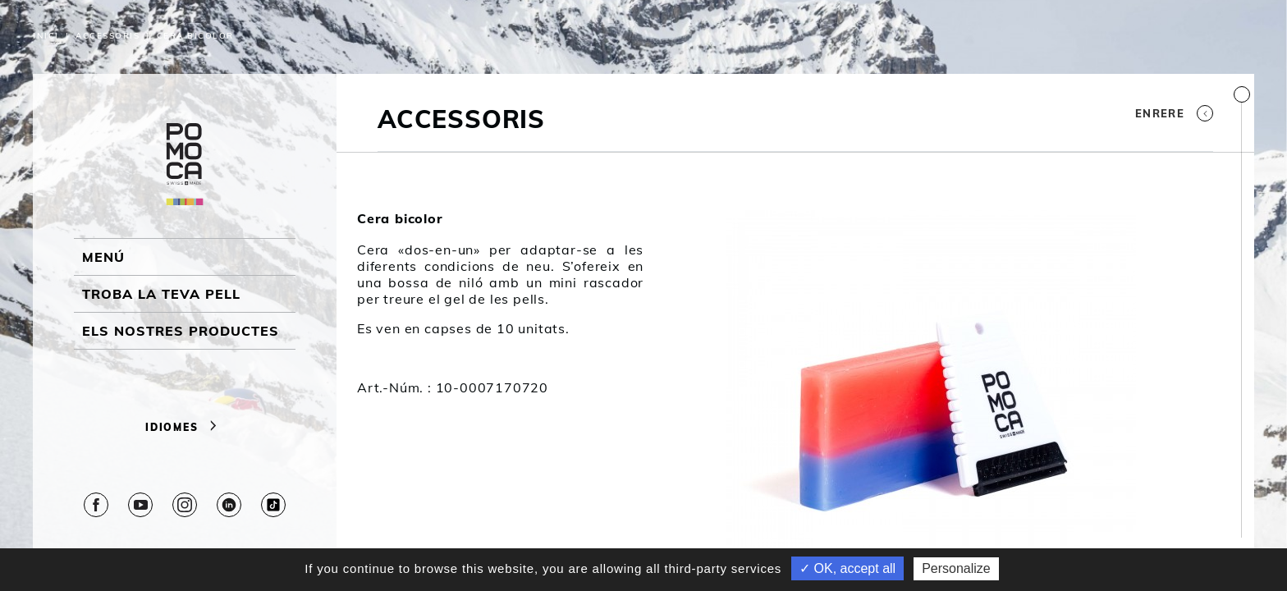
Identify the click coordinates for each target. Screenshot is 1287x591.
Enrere (1174, 113)
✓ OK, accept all (847, 568)
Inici (46, 35)
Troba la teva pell (161, 294)
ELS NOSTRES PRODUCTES (180, 331)
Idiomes (184, 427)
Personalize (956, 568)
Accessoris (108, 35)
